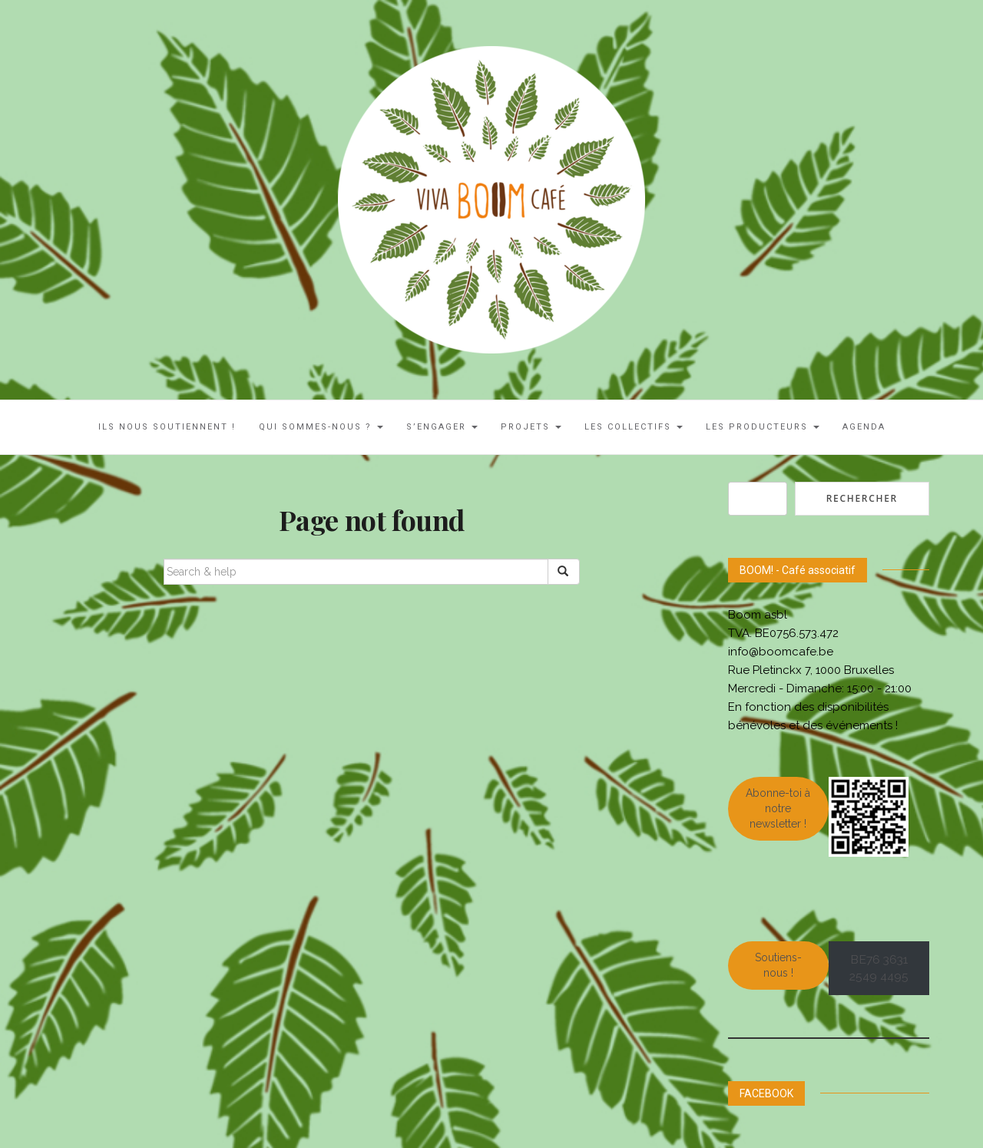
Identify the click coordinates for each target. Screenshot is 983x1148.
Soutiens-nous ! (778, 965)
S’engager (442, 427)
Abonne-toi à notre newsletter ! (778, 808)
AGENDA (863, 427)
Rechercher (862, 498)
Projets (531, 427)
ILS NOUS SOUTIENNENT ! (167, 427)
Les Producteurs (762, 427)
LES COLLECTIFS (633, 427)
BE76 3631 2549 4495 (879, 968)
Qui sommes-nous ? (321, 427)
